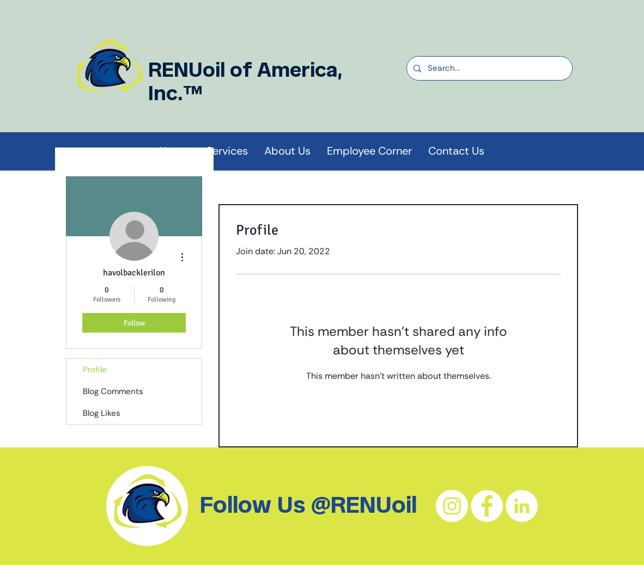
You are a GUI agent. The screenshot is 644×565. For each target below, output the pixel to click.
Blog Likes (101, 413)
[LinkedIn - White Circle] (522, 506)
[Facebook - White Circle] (487, 506)
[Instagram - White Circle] (452, 506)
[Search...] (488, 68)
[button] (287, 151)
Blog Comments (113, 391)
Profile (95, 369)
